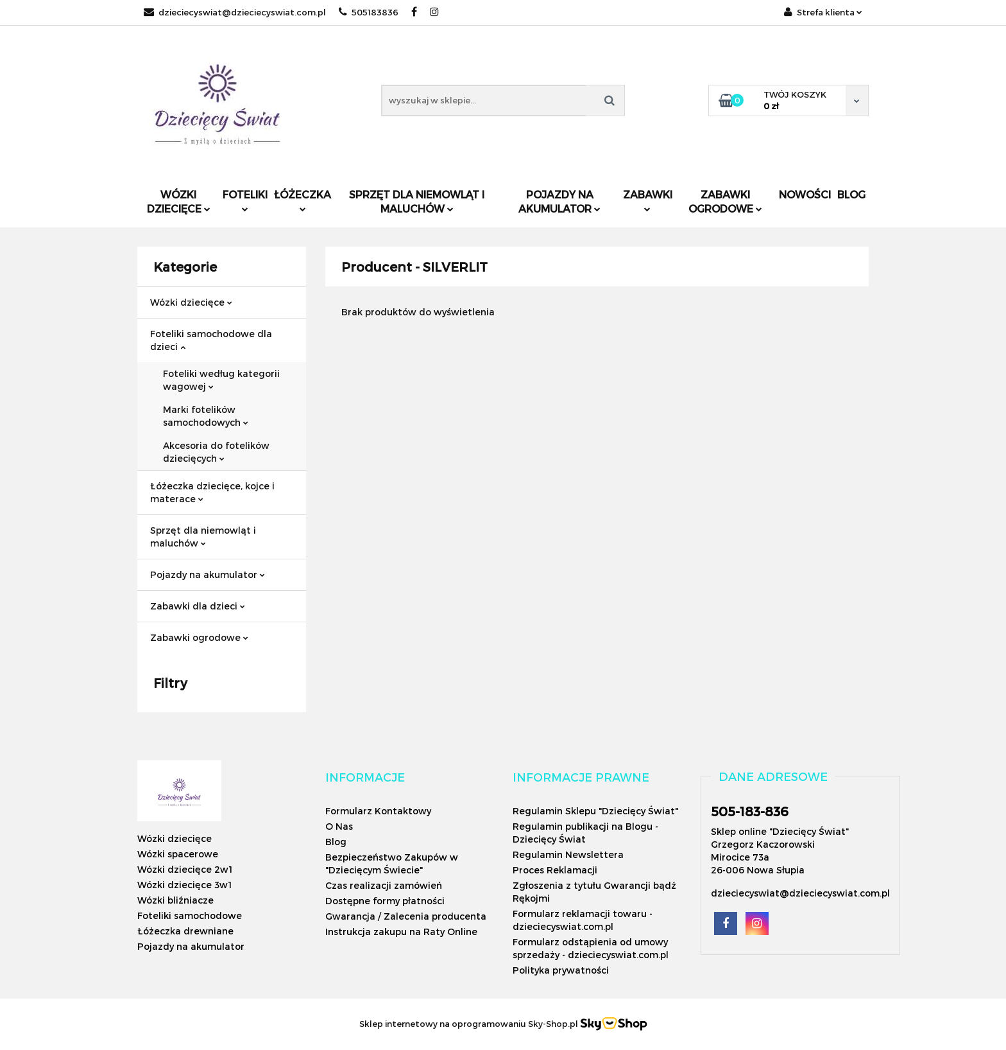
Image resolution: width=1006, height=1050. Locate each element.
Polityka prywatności (561, 970)
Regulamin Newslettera (568, 854)
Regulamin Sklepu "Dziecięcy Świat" (595, 810)
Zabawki (647, 200)
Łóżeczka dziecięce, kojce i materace (212, 492)
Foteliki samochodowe (189, 915)
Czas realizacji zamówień (383, 885)
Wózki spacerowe (177, 853)
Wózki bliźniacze (175, 900)
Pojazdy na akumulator (559, 201)
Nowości (805, 194)
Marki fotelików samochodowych (205, 416)
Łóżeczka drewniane (185, 930)
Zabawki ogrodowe (725, 201)
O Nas (339, 826)
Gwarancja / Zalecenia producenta (405, 916)
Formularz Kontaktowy (378, 810)
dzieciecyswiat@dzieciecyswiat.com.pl (235, 12)
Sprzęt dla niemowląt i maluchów (416, 201)
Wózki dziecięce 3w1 (184, 884)
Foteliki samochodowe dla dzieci (211, 340)
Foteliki (245, 200)
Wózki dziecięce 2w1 (184, 869)
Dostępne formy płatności (385, 900)
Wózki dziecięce (178, 201)
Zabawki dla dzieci (197, 605)
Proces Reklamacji (555, 869)
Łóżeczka (302, 200)
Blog (851, 194)
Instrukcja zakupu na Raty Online (401, 931)
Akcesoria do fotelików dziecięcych (216, 452)
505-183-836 (750, 811)
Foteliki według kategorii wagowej (221, 380)
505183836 (368, 12)
